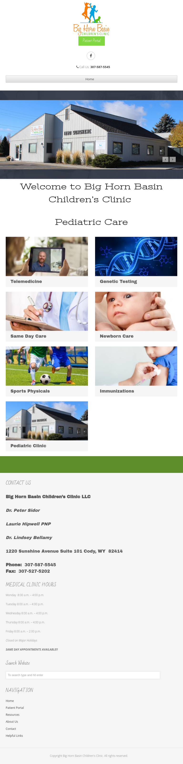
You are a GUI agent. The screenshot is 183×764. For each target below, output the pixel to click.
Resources (13, 715)
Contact (11, 729)
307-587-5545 (100, 67)
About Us (12, 722)
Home (10, 701)
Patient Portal (15, 708)
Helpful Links (14, 736)
